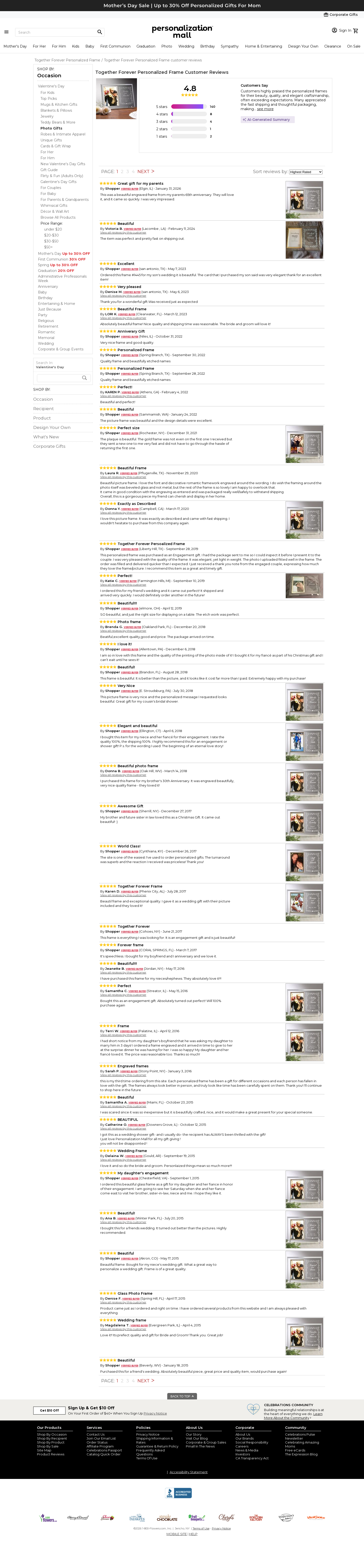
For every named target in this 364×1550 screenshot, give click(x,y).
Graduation (145, 46)
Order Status (97, 1442)
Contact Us (95, 1434)
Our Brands (244, 1438)
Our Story (193, 1434)
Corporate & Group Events (60, 349)
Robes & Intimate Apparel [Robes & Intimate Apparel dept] (62, 134)
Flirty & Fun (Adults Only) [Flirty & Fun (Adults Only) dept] (61, 176)
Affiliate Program (100, 1446)
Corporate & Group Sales (206, 1442)
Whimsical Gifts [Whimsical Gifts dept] (53, 205)
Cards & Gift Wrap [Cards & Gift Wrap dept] (55, 146)
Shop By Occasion (52, 1434)
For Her (39, 46)
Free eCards (295, 1450)
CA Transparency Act (252, 1458)
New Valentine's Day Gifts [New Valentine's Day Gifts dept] (62, 164)
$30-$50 (51, 241)
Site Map (44, 1450)
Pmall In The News (200, 1446)
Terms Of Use (147, 1458)
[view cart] (356, 30)
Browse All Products (57, 217)
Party (42, 315)
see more (265, 109)
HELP (193, 1534)
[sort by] (306, 172)
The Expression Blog (301, 1454)
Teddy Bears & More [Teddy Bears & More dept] (57, 122)
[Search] (59, 32)
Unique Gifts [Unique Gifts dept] (51, 140)
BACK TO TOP (182, 1396)
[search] (64, 378)
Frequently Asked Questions (150, 1452)
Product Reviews (50, 1454)
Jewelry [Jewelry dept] (47, 116)
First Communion (115, 46)
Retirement (48, 326)
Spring (58, 265)
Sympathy (230, 46)
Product (42, 418)
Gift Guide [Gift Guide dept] (49, 170)
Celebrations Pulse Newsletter (300, 1436)
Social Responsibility (251, 1442)
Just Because (49, 309)
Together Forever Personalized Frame (139, 72)
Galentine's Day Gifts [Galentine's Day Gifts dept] (58, 182)
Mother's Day (15, 46)
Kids (75, 46)
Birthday (207, 46)
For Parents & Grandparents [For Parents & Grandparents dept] (64, 199)
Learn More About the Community (293, 1416)
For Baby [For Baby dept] (48, 193)
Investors (242, 1454)
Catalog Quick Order (104, 1454)
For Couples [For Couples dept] (50, 187)
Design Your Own (303, 46)
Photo (166, 46)
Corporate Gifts (49, 446)
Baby (89, 46)
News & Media (246, 1450)
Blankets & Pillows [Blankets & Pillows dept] (56, 110)
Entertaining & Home (56, 303)
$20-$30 (51, 235)
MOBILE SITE (176, 1534)
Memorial (46, 338)
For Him (59, 46)
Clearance (332, 46)
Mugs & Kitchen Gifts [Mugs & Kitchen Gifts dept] (58, 104)
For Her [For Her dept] (47, 152)
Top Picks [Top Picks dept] (48, 98)
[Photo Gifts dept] (51, 128)
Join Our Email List (101, 1438)
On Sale (354, 46)
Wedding (186, 46)
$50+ (48, 247)
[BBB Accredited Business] (178, 1497)
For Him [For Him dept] (47, 158)
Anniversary (48, 286)
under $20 (53, 229)
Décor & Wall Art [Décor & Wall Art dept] (54, 211)
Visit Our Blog (197, 1438)
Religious (46, 320)
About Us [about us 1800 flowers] (242, 1434)
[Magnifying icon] (99, 32)
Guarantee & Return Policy (157, 1446)
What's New (46, 436)
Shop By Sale (48, 1446)
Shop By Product (51, 1442)
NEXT (145, 171)
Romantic (46, 332)
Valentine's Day (51, 86)
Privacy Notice (155, 1413)
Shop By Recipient (52, 1438)
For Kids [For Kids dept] (47, 92)
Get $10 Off (49, 1410)
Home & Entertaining (263, 46)
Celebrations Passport (104, 1450)
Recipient (43, 408)
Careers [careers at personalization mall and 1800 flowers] (241, 1446)
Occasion (49, 76)
